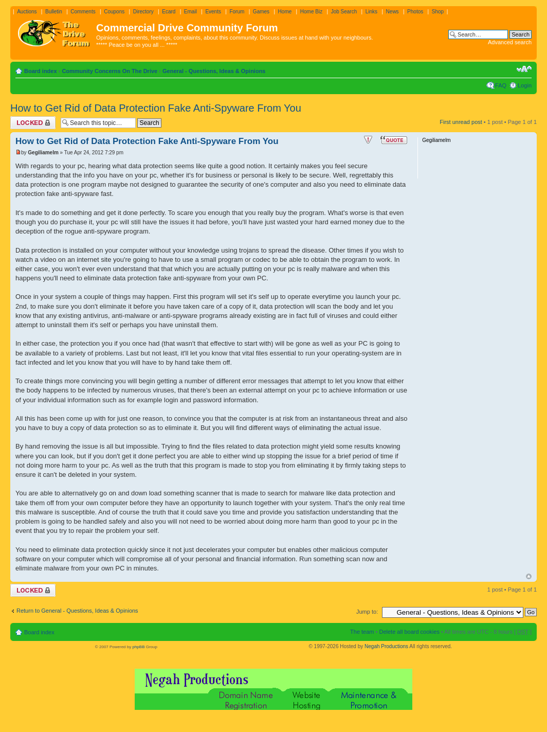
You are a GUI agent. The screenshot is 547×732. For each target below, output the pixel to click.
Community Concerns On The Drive (109, 71)
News (392, 11)
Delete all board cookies (409, 632)
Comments (82, 11)
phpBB (138, 647)
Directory (143, 11)
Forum (236, 11)
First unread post (461, 122)
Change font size (524, 69)
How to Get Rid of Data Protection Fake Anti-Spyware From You (155, 108)
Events (213, 11)
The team (362, 632)
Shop (438, 11)
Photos (415, 11)
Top (529, 576)
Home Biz (311, 11)
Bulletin (53, 11)
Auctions (27, 11)
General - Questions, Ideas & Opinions (214, 71)
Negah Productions (386, 646)
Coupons (114, 11)
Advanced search (510, 42)
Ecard (168, 11)
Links (371, 11)
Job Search (344, 11)
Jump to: (367, 612)
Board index (40, 71)
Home (285, 11)
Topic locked (33, 122)
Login (525, 85)
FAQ (500, 85)
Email (190, 11)
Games (261, 11)
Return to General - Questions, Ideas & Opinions (77, 611)
